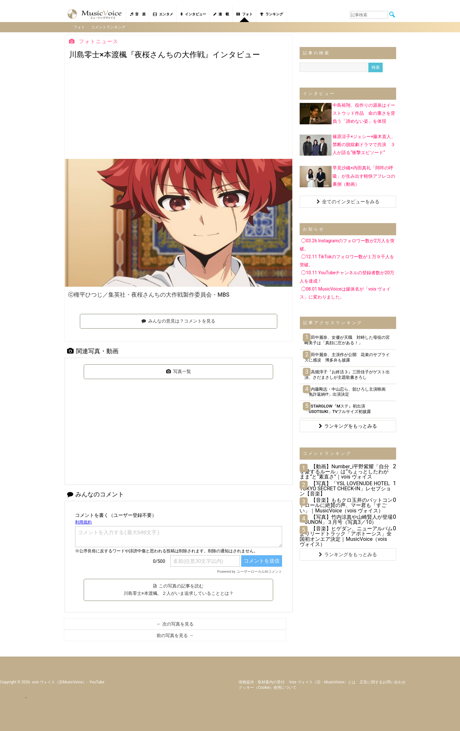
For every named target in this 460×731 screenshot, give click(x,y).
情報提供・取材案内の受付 (262, 682)
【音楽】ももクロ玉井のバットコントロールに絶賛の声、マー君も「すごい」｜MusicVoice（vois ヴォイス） (346, 505)
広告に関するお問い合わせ (383, 682)
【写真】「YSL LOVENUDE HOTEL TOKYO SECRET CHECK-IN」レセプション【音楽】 (345, 488)
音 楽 (138, 14)
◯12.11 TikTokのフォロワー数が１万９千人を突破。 (347, 260)
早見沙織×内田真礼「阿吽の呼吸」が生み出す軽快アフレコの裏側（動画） (364, 175)
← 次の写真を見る (175, 623)
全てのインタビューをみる (348, 201)
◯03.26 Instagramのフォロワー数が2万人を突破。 (347, 244)
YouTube (96, 682)
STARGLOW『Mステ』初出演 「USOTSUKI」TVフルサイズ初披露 (337, 408)
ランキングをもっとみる (348, 426)
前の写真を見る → (175, 635)
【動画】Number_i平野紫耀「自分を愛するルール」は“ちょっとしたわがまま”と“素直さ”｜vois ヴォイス (344, 471)
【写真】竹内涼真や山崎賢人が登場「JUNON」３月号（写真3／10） (346, 519)
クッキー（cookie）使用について (267, 687)
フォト (244, 14)
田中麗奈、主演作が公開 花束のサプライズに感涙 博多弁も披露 (346, 357)
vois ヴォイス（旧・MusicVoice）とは (322, 682)
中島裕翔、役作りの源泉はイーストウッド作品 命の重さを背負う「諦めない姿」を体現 (364, 112)
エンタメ (163, 14)
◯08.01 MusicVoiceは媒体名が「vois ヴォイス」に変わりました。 (345, 292)
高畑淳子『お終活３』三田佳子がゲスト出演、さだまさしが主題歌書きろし (346, 374)
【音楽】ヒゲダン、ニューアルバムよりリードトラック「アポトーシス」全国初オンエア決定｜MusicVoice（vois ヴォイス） (346, 536)
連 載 (221, 14)
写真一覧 (178, 371)
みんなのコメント (95, 494)
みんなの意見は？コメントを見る (178, 320)
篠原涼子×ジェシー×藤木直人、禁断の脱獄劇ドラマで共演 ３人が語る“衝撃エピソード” (364, 144)
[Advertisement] (178, 110)
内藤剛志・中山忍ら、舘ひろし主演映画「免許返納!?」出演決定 (344, 391)
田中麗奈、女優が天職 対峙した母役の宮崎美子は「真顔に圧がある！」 (346, 340)
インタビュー (193, 14)
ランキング (271, 14)
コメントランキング (108, 27)
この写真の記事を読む (178, 589)
